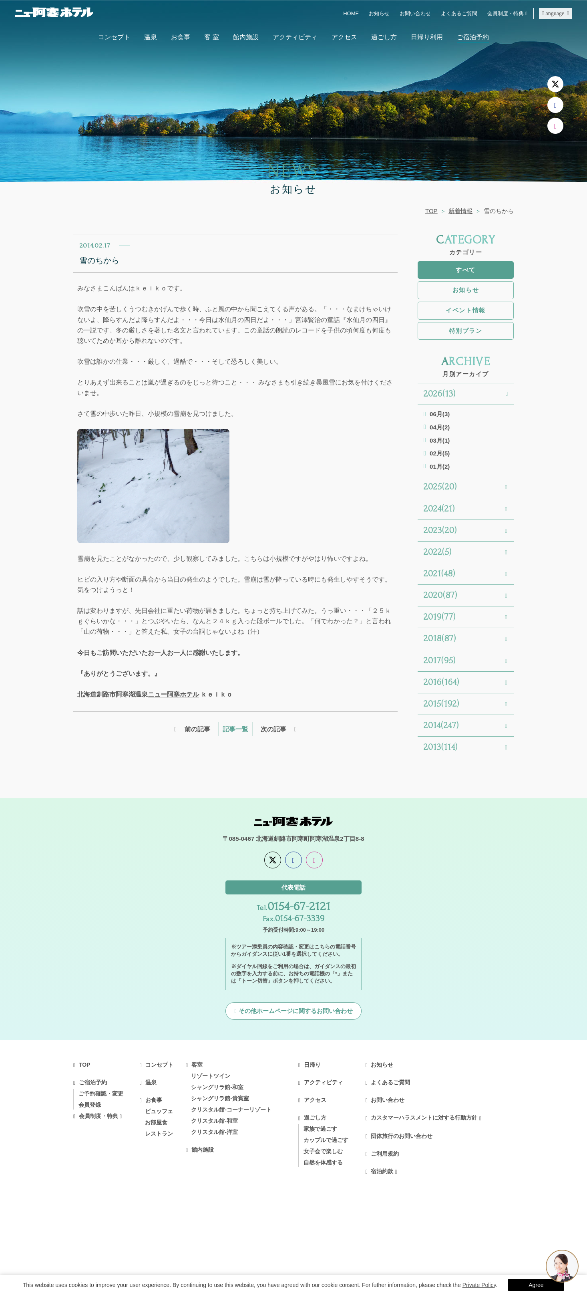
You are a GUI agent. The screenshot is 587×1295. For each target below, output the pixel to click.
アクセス (344, 36)
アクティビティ (295, 36)
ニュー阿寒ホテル (173, 694)
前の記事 (197, 729)
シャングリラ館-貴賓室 (220, 1098)
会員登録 (89, 1105)
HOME (351, 13)
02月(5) (440, 453)
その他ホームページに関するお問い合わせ (296, 1010)
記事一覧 (235, 729)
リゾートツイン (210, 1076)
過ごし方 (384, 36)
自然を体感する (323, 1162)
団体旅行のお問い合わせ (401, 1136)
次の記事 (273, 729)
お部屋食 (156, 1122)
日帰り (312, 1064)
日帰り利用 (427, 36)
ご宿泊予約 (473, 36)
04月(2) (440, 427)
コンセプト (114, 36)
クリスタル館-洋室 (214, 1132)
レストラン (159, 1133)
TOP (431, 210)
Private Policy (479, 1285)
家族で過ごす (320, 1129)
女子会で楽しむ (323, 1151)
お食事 (180, 36)
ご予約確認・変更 (100, 1093)
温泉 (150, 36)
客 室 (211, 36)
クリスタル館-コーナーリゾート (231, 1109)
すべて (466, 269)
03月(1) (440, 440)
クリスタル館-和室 (214, 1121)
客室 (197, 1064)
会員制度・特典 (505, 13)
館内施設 (246, 36)
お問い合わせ (415, 13)
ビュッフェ (159, 1111)
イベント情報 (465, 310)
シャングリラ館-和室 (217, 1087)
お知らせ (379, 13)
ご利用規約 (385, 1153)
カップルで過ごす (326, 1140)
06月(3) (440, 414)
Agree (536, 1285)
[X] (555, 84)
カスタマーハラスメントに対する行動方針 (424, 1117)
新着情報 (460, 210)
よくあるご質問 (459, 13)
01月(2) (440, 466)
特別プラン (465, 330)
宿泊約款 (382, 1171)
